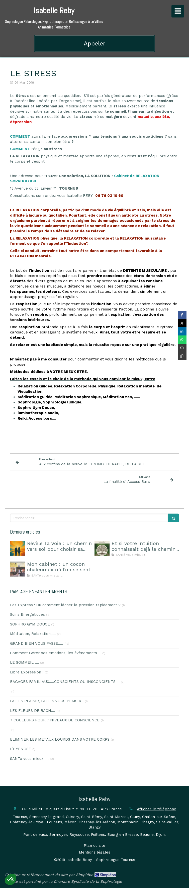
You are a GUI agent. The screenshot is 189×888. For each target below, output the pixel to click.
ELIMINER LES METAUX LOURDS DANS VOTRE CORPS (60, 739)
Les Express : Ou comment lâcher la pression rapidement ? (65, 605)
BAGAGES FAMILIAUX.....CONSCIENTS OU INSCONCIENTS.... (65, 681)
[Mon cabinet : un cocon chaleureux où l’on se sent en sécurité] (17, 569)
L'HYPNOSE (20, 749)
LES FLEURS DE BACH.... (32, 710)
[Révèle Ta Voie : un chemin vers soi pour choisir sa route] (17, 548)
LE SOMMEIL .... (24, 662)
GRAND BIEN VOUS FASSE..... (36, 643)
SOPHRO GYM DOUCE (30, 624)
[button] (11, 880)
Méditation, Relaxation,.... (33, 633)
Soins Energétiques (27, 614)
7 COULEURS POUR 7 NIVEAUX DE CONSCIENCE (55, 720)
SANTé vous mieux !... (29, 758)
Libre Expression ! (26, 672)
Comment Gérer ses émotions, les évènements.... (55, 653)
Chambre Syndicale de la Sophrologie (88, 881)
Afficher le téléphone (156, 809)
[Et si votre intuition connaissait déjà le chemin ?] (102, 548)
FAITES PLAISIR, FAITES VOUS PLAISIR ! (46, 701)
